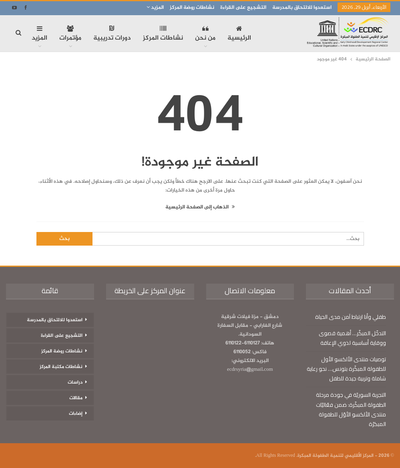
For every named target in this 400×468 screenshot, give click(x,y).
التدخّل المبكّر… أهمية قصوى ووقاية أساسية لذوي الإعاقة (352, 338)
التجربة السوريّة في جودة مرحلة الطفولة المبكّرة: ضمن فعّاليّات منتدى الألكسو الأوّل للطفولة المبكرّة (351, 409)
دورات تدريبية (112, 34)
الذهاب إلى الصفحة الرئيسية (200, 207)
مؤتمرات (70, 34)
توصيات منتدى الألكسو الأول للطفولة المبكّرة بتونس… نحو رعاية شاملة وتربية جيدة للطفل (346, 369)
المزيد (155, 7)
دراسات (75, 382)
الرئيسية (239, 34)
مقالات (75, 398)
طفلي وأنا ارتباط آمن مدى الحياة (350, 317)
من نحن (205, 34)
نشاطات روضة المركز (192, 7)
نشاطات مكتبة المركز (61, 367)
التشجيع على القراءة (243, 7)
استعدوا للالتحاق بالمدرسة (302, 7)
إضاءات (75, 414)
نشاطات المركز (163, 34)
